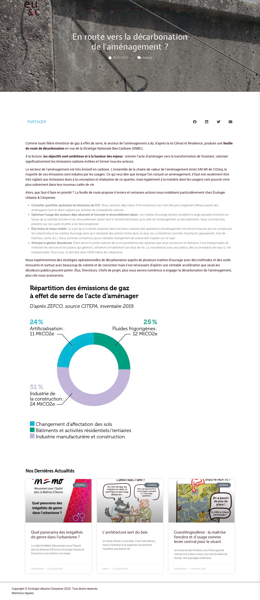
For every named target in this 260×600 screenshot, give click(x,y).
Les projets (139, 8)
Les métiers (113, 8)
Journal (147, 57)
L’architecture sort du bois (125, 532)
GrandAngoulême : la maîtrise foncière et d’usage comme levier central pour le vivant (200, 537)
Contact (186, 8)
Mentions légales (23, 593)
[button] (195, 122)
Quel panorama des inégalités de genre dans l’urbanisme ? (57, 534)
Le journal (163, 8)
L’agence (90, 8)
